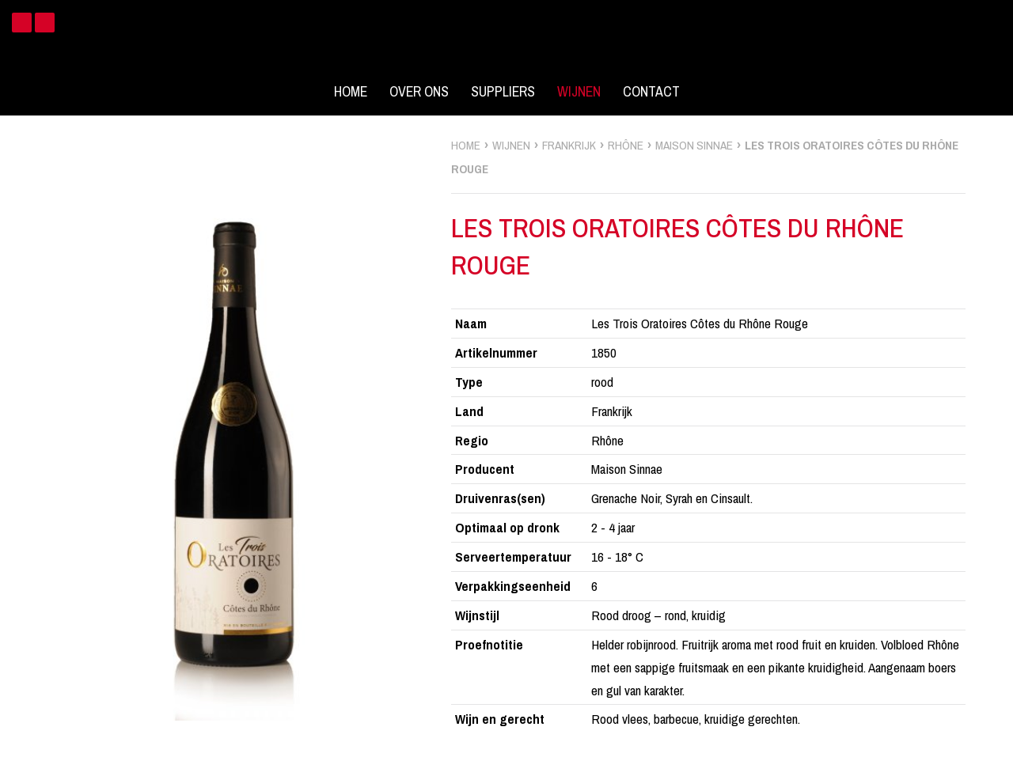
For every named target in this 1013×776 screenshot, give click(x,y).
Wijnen (579, 91)
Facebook (22, 22)
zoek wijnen (998, 393)
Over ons (419, 91)
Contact (651, 91)
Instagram (45, 22)
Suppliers (503, 91)
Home (350, 91)
